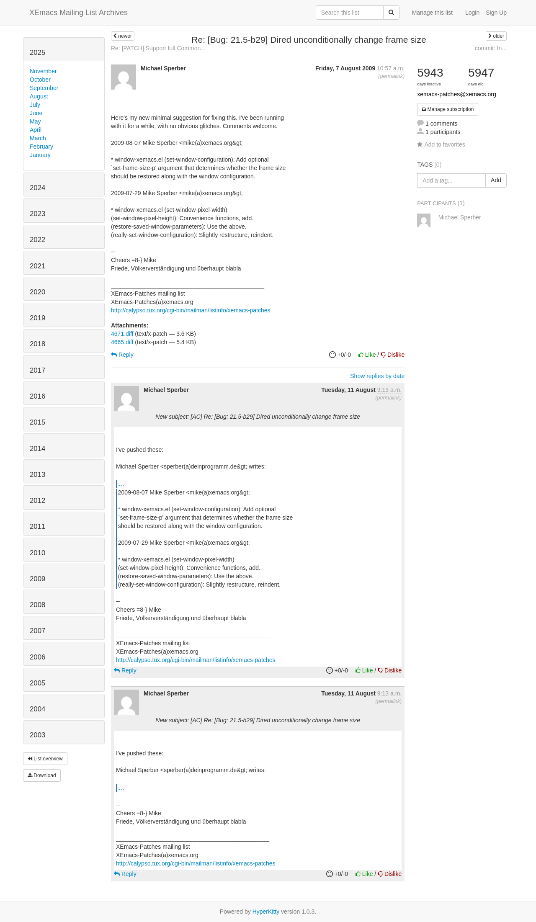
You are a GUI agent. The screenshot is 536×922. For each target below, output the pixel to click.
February (41, 146)
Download (42, 775)
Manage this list (432, 12)
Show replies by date (377, 376)
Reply (122, 354)
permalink (391, 76)
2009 (37, 579)
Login (472, 12)
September (44, 88)
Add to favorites (441, 144)
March (38, 138)
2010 (37, 553)
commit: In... (491, 48)
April (35, 129)
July (35, 104)
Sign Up (496, 12)
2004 (37, 709)
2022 (37, 240)
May (35, 121)
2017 (37, 370)
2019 (37, 318)
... (121, 483)
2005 (37, 683)
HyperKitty (266, 911)
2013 (37, 475)
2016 (37, 396)
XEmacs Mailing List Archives (78, 12)
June (36, 113)
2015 (37, 422)
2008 (37, 605)
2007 (37, 631)
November (43, 71)
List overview (45, 759)
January (40, 155)
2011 (37, 527)
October (40, 79)
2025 (37, 53)
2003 (37, 735)
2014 (37, 449)
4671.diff (122, 333)
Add (496, 180)
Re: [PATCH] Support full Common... (158, 48)
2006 (37, 657)
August (39, 96)
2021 (37, 266)
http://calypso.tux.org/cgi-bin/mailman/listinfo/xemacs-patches (191, 310)
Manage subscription (448, 109)
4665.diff (122, 342)
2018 (37, 344)
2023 (37, 214)
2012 (37, 501)
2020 (37, 292)
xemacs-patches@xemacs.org (456, 94)
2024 (37, 188)
